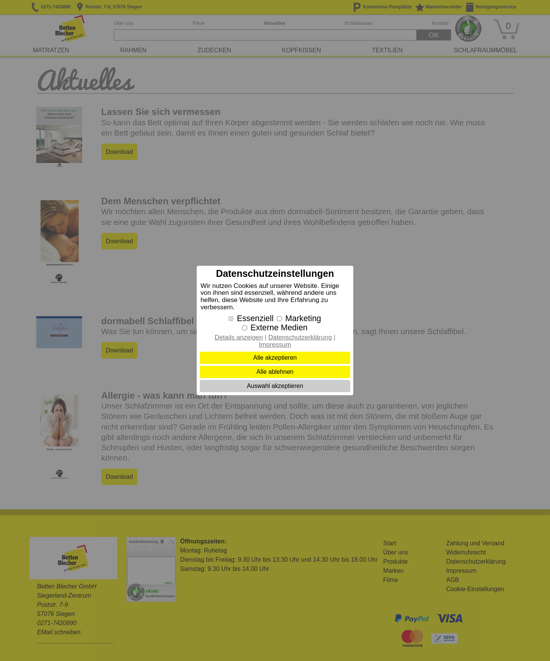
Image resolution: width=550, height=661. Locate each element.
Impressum (275, 344)
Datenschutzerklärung (300, 337)
